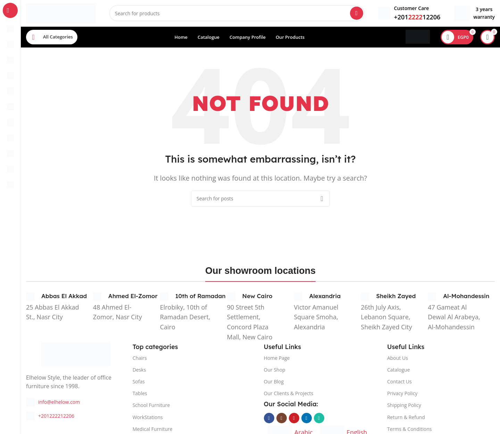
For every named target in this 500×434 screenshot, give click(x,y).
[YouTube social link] (294, 419)
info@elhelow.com (59, 403)
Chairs (140, 359)
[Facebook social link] (269, 419)
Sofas (139, 382)
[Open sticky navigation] (52, 38)
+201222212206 (56, 417)
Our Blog (274, 382)
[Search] (237, 14)
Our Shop (274, 370)
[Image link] (75, 354)
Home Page (277, 359)
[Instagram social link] (281, 419)
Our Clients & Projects (289, 394)
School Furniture (151, 406)
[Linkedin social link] (306, 419)
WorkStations (148, 418)
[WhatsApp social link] (319, 419)
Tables (140, 394)
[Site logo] (60, 13)
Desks (139, 370)
